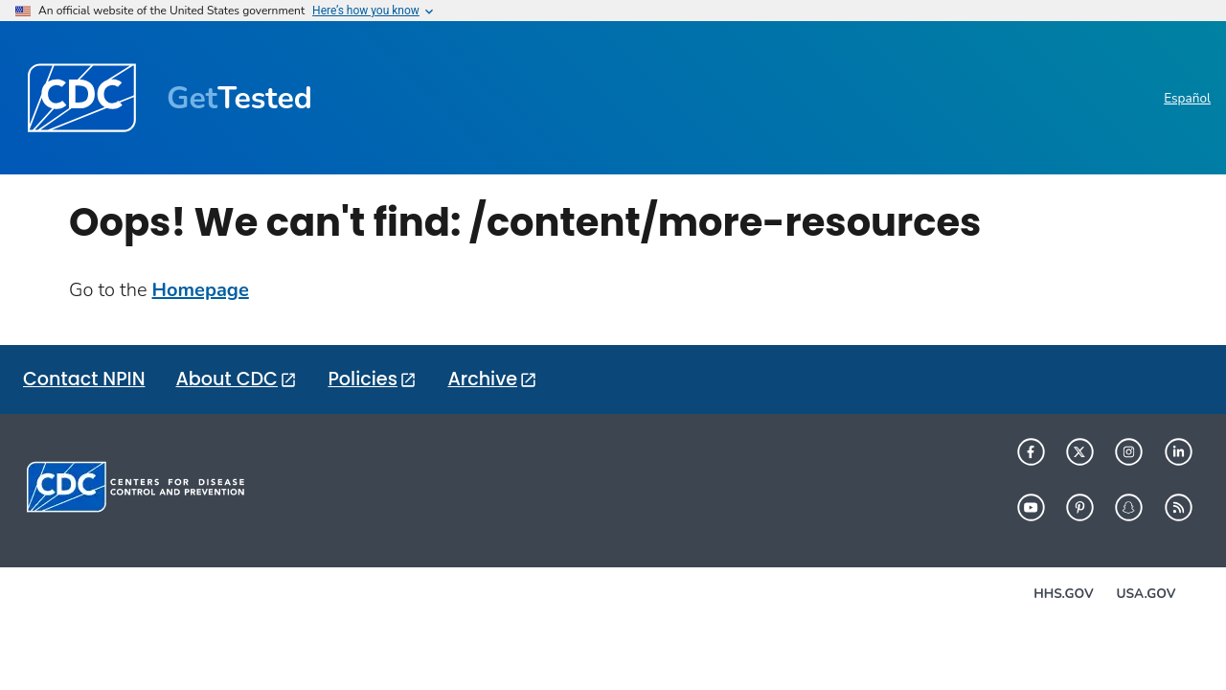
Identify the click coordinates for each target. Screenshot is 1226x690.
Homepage (200, 290)
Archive (482, 379)
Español (1187, 98)
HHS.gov (1063, 594)
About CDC (226, 379)
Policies (362, 379)
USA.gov (1146, 594)
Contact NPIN (84, 379)
